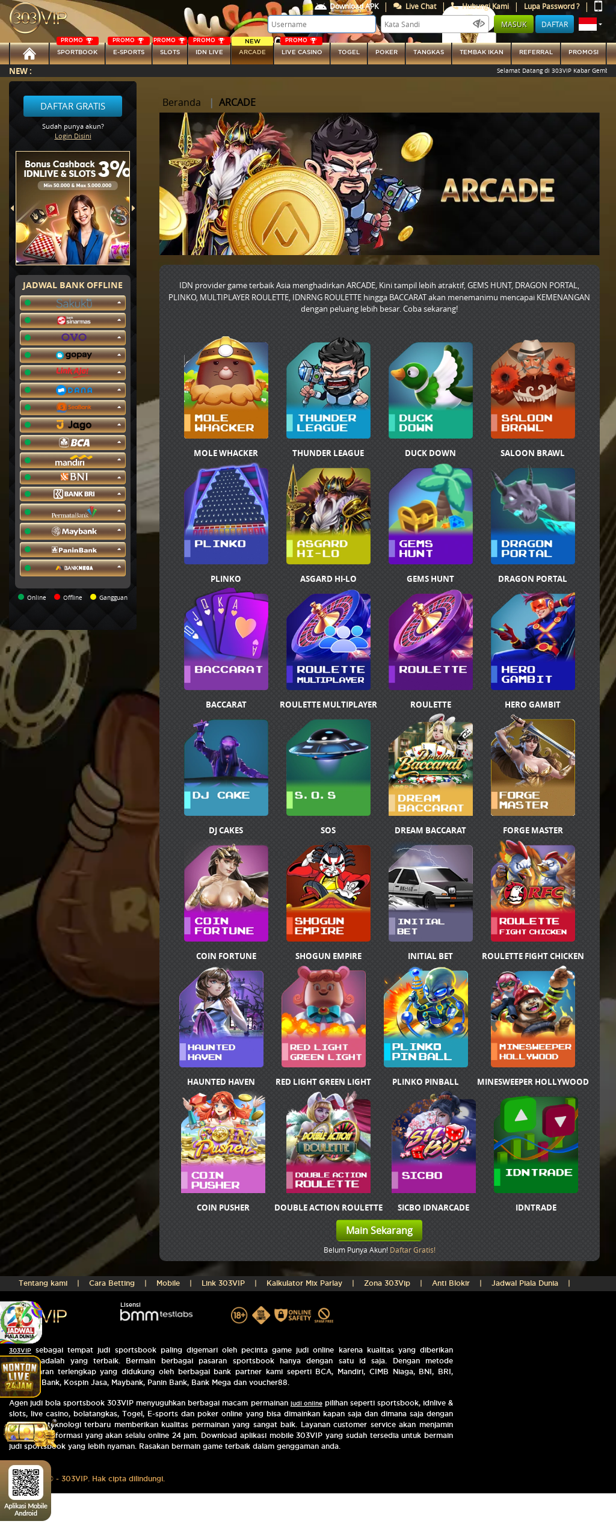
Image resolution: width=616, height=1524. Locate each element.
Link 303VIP (223, 1283)
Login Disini (73, 135)
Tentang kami (43, 1283)
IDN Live (209, 49)
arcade (252, 49)
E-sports (129, 49)
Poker (386, 52)
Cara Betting (112, 1283)
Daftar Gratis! (413, 1249)
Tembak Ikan (482, 52)
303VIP (20, 1350)
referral (536, 52)
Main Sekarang (379, 1230)
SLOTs (170, 49)
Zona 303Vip (387, 1283)
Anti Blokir (451, 1283)
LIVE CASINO (301, 49)
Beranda (181, 102)
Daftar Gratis (72, 106)
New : (20, 70)
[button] (590, 24)
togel (349, 52)
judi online (306, 1403)
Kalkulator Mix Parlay (304, 1283)
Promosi (583, 52)
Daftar (554, 24)
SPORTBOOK (78, 49)
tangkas (428, 52)
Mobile (168, 1283)
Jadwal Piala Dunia (524, 1283)
